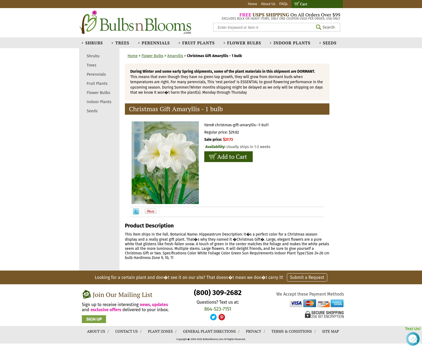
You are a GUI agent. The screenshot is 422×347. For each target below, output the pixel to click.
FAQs (283, 4)
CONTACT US (126, 331)
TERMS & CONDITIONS (292, 331)
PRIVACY (253, 331)
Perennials (156, 42)
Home (252, 4)
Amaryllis (175, 56)
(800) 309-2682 (217, 293)
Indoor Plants (291, 42)
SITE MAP (330, 331)
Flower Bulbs (244, 42)
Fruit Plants (198, 42)
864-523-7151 (217, 309)
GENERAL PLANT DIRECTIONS (209, 331)
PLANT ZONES (160, 331)
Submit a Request (307, 277)
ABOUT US (96, 331)
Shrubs (94, 42)
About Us (268, 4)
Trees (122, 42)
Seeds (330, 42)
